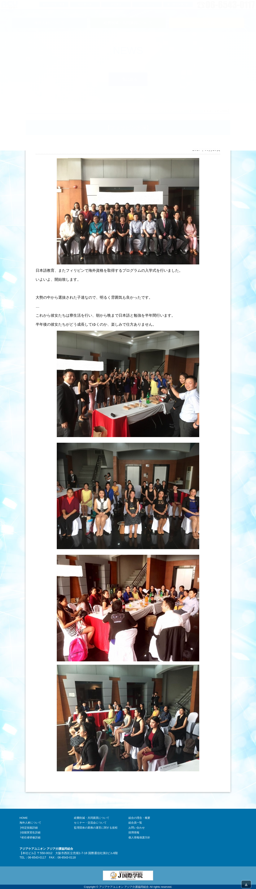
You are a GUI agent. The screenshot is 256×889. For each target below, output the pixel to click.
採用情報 (133, 832)
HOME (23, 817)
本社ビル (28, 853)
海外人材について (30, 822)
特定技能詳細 (29, 827)
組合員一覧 (135, 822)
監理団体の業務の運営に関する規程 (96, 827)
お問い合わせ (136, 827)
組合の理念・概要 (139, 817)
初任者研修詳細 (30, 837)
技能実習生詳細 (30, 832)
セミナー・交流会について (90, 822)
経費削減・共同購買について (91, 817)
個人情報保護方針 (139, 837)
